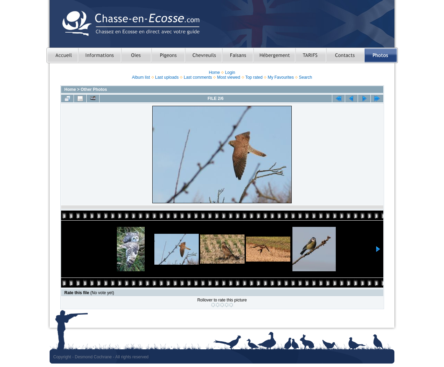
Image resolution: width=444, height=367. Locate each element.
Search (305, 77)
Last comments (198, 77)
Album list (141, 77)
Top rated (254, 77)
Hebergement (274, 55)
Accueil (62, 55)
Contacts (345, 55)
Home (214, 72)
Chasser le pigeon (168, 55)
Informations (99, 55)
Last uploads (167, 77)
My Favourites (281, 77)
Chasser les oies (136, 55)
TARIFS (310, 55)
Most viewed (228, 77)
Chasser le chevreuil (203, 55)
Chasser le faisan (237, 55)
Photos (381, 55)
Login (230, 72)
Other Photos (94, 89)
